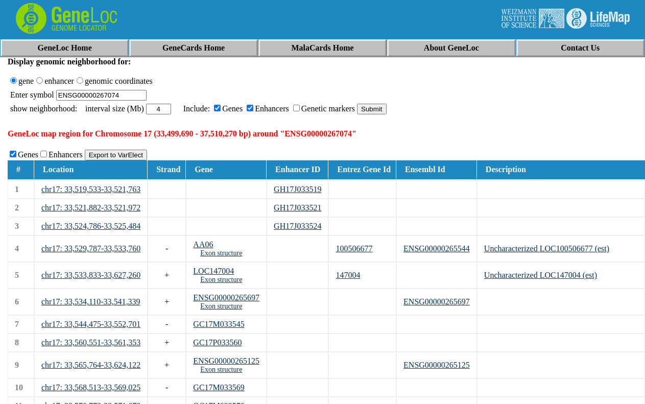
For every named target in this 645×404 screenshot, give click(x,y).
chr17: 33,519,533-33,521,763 (90, 189)
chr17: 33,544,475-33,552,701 (90, 324)
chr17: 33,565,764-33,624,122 (90, 365)
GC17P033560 (217, 342)
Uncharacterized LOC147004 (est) (540, 275)
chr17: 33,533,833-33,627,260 (90, 275)
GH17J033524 (297, 226)
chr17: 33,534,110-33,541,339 (90, 301)
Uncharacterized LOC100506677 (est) (546, 248)
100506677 (354, 248)
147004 (348, 275)
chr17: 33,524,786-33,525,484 (90, 226)
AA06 (203, 244)
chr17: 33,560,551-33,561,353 (90, 342)
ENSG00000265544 (436, 248)
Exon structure (221, 253)
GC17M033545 (218, 324)
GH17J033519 (297, 189)
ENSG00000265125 (226, 361)
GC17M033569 (218, 387)
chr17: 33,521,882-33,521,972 (90, 207)
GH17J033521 (297, 207)
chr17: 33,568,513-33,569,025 (90, 387)
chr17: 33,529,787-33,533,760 (90, 248)
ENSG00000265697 (226, 297)
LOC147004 (213, 271)
